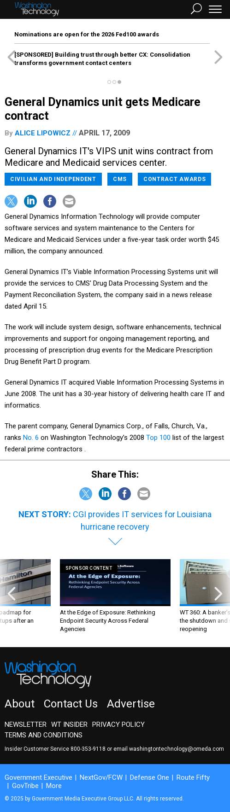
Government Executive (38, 777)
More (54, 786)
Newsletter (26, 724)
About (20, 703)
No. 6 (31, 437)
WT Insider (69, 724)
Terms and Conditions (44, 735)
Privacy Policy (118, 724)
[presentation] (11, 596)
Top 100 (159, 437)
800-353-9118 (88, 749)
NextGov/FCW (101, 777)
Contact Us (71, 703)
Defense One (149, 777)
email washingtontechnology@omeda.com (168, 749)
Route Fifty (193, 777)
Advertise (131, 703)
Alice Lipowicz (43, 133)
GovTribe (25, 786)
